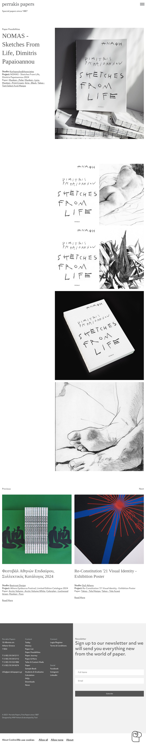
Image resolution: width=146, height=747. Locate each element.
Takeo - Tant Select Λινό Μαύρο (23, 84)
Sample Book (30, 682)
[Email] (109, 694)
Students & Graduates (34, 685)
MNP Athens (17, 731)
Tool (35, 731)
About (69, 739)
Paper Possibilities (32, 665)
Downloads (30, 695)
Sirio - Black (30, 83)
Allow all (43, 739)
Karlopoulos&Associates (22, 71)
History (28, 659)
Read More (7, 613)
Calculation (29, 688)
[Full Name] (109, 686)
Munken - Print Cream (13, 83)
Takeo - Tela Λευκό (111, 604)
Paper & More (31, 672)
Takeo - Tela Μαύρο (91, 604)
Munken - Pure (16, 607)
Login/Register (56, 656)
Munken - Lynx (32, 80)
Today (27, 656)
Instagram (54, 685)
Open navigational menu (142, 4)
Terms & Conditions (58, 659)
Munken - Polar (16, 80)
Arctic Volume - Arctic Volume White (27, 604)
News (27, 698)
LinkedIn (53, 688)
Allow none (57, 739)
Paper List (29, 662)
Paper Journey (31, 669)
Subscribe (109, 707)
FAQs (27, 692)
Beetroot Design (18, 598)
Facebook (54, 682)
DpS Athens (88, 598)
